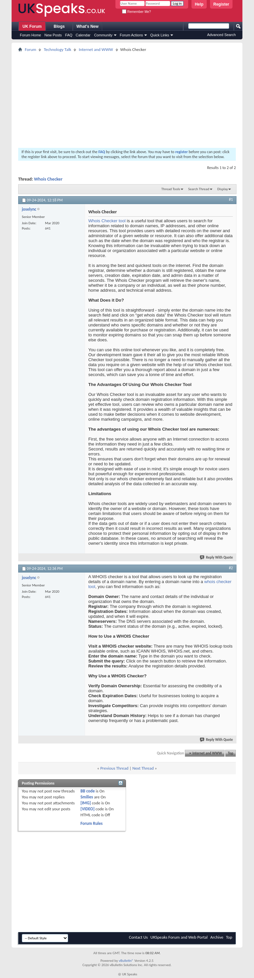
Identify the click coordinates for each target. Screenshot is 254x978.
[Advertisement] (127, 100)
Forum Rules (91, 823)
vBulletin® (126, 960)
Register (221, 4)
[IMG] (85, 802)
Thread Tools (170, 189)
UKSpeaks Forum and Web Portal (179, 937)
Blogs (59, 26)
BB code (87, 790)
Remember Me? (136, 12)
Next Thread (143, 768)
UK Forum (32, 26)
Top (230, 753)
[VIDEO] (87, 808)
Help (199, 4)
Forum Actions (131, 35)
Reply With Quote (216, 557)
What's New (87, 26)
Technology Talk (57, 49)
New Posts (53, 35)
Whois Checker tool (107, 220)
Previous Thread (114, 768)
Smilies (86, 796)
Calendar (83, 35)
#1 (231, 199)
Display (222, 189)
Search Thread (198, 189)
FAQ (68, 35)
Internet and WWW (96, 49)
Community (103, 35)
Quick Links (159, 35)
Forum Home (30, 35)
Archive (216, 937)
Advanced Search (221, 35)
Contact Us (138, 937)
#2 (231, 568)
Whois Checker (48, 179)
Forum (30, 49)
